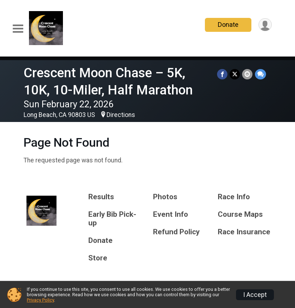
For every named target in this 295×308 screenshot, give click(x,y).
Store (97, 258)
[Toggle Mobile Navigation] (18, 28)
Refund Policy (176, 232)
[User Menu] (265, 24)
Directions (121, 114)
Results (101, 197)
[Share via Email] (247, 74)
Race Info (234, 197)
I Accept (255, 294)
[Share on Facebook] (222, 74)
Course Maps (240, 214)
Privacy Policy (40, 300)
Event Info (170, 214)
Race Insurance (244, 232)
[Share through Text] (260, 74)
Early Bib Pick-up (112, 218)
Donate (227, 24)
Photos (165, 197)
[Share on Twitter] (235, 74)
